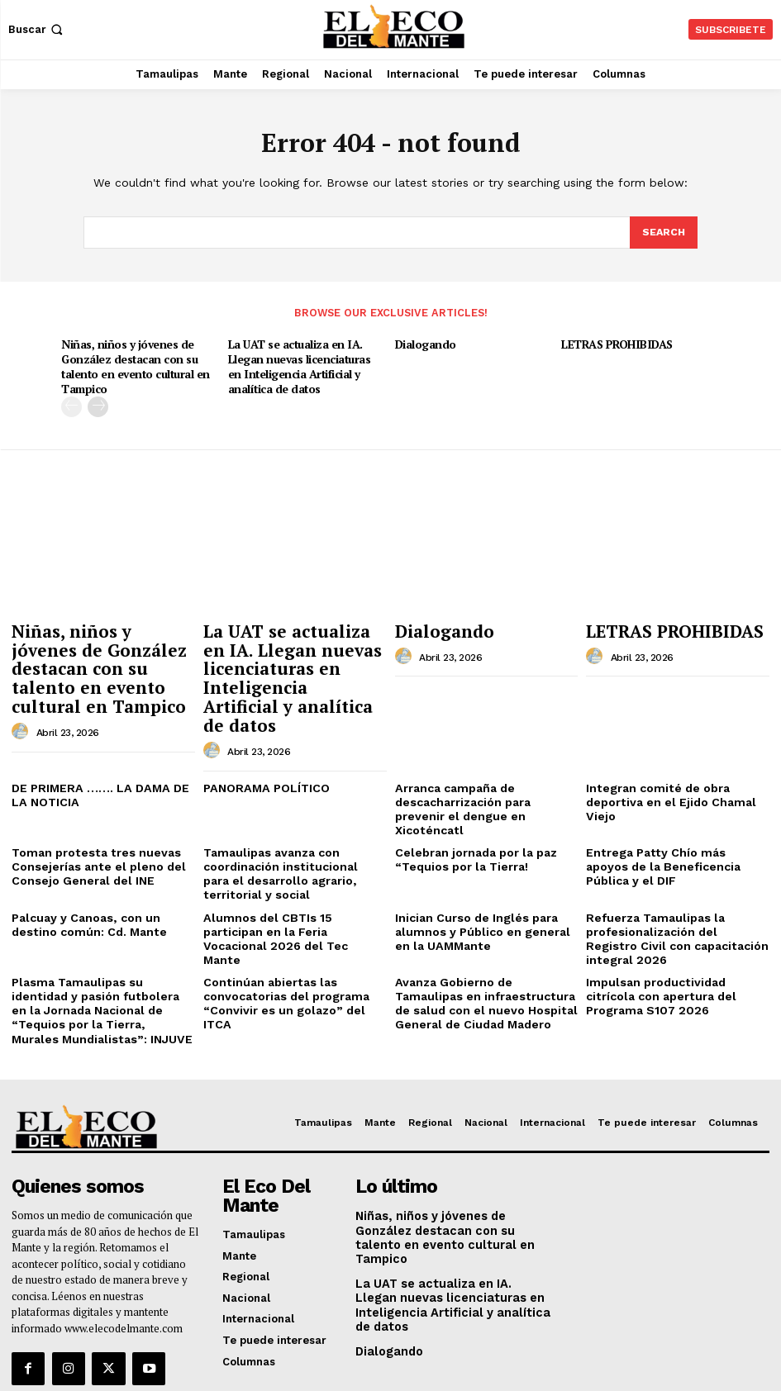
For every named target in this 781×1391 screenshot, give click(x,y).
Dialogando (425, 342)
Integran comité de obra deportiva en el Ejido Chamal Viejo (664, 758)
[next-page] (98, 402)
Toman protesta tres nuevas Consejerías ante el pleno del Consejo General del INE (90, 805)
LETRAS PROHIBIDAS (613, 342)
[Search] (663, 233)
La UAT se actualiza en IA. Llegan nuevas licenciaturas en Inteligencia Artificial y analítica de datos (307, 363)
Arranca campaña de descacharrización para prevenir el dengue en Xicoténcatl (484, 758)
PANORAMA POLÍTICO (262, 745)
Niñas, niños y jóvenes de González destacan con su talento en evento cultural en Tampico (134, 363)
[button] (37, 29)
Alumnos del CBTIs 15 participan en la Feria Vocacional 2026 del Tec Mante (291, 866)
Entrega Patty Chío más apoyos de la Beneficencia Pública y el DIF (669, 805)
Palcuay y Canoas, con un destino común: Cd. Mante (102, 859)
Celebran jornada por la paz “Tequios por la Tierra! (471, 799)
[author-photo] (22, 695)
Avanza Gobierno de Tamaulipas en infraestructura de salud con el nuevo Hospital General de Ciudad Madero (482, 931)
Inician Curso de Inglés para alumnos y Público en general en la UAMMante (482, 866)
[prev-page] (71, 402)
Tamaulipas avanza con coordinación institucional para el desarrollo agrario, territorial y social (293, 812)
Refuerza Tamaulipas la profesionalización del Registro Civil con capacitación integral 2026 (671, 872)
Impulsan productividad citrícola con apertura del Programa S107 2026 (675, 925)
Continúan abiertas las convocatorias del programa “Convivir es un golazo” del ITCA (292, 925)
